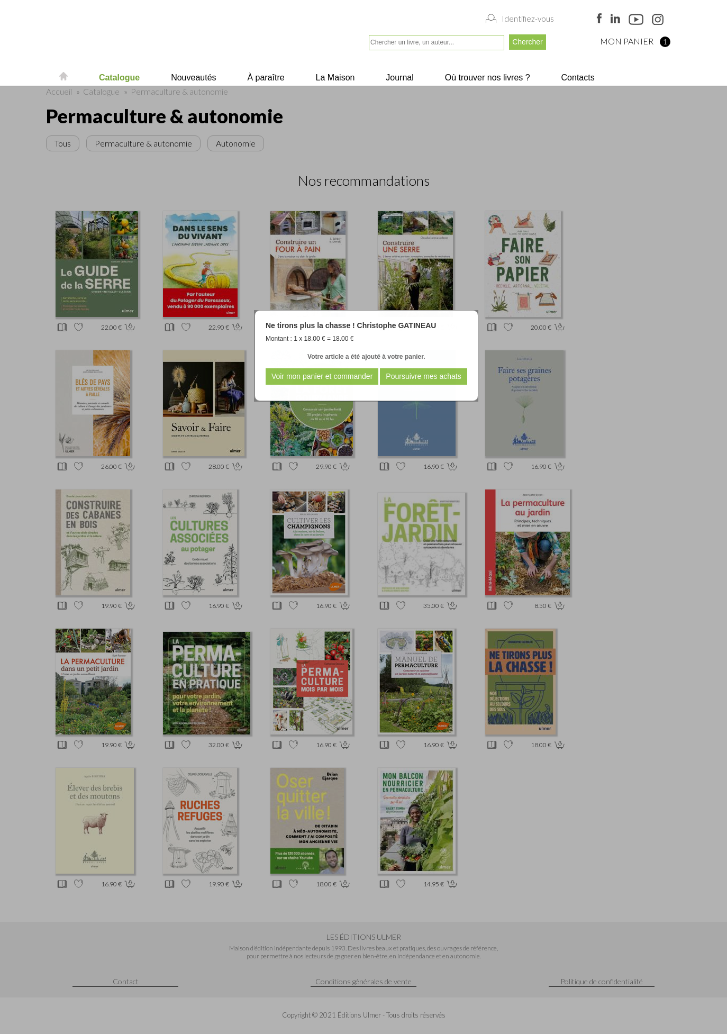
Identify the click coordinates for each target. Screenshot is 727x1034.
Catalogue (118, 77)
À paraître (265, 77)
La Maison (334, 77)
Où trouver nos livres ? (486, 77)
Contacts (577, 77)
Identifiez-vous (528, 18)
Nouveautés (192, 77)
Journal (399, 77)
